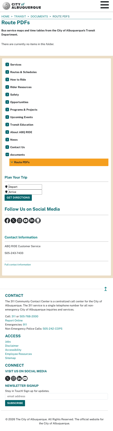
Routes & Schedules (23, 72)
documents (39, 16)
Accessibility (13, 349)
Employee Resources (18, 354)
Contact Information (21, 237)
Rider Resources (20, 87)
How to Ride (18, 79)
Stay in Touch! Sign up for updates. (27, 391)
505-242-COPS (52, 328)
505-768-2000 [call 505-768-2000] (29, 316)
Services (15, 64)
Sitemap (10, 358)
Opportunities (19, 102)
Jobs (8, 341)
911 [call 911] (25, 324)
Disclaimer (12, 345)
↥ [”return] (105, 289)
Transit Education (21, 124)
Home (5, 16)
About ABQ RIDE (21, 132)
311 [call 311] (14, 316)
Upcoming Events (21, 117)
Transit (20, 16)
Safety (14, 94)
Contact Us (17, 147)
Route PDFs (21, 162)
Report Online (14, 320)
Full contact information (18, 264)
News (14, 139)
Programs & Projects (23, 109)
